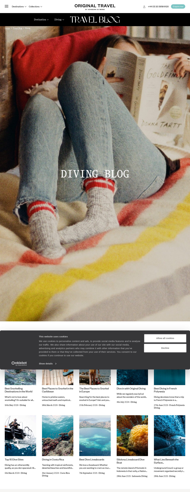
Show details (46, 486)
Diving (23, 405)
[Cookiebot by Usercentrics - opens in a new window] (19, 486)
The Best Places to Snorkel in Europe (94, 390)
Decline (165, 470)
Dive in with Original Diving (131, 388)
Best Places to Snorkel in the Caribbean (57, 390)
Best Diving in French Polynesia (165, 390)
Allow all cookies (165, 460)
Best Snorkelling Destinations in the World (18, 390)
